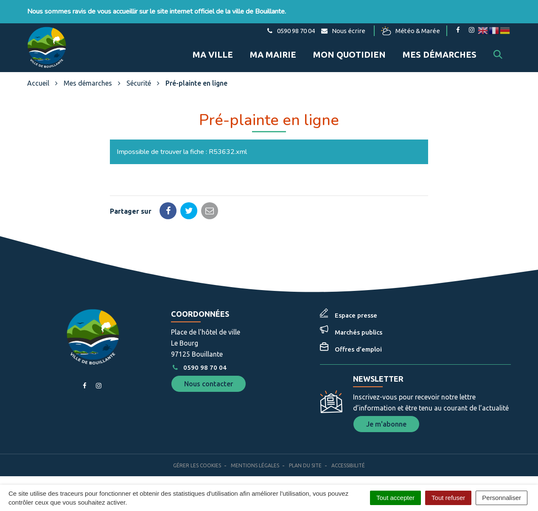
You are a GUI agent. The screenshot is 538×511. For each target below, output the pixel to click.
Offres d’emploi (358, 349)
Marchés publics (358, 332)
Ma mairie (273, 54)
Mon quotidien (349, 54)
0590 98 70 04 (198, 367)
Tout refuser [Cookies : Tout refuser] (448, 497)
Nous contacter (208, 384)
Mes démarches (439, 54)
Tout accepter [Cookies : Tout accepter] (395, 497)
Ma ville (213, 54)
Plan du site (305, 465)
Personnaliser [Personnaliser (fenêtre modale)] (501, 497)
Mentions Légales (255, 465)
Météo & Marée (410, 30)
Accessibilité (348, 465)
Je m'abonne (386, 424)
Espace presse (356, 315)
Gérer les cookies (197, 465)
